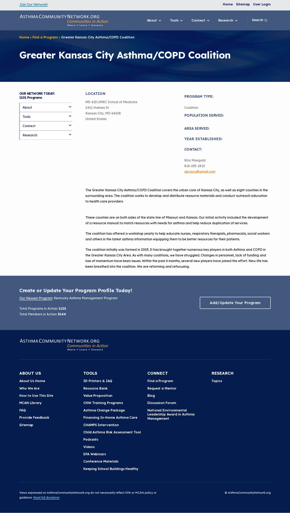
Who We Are (29, 388)
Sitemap (243, 4)
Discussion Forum (161, 403)
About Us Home (32, 381)
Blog (151, 396)
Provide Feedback (34, 417)
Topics (216, 381)
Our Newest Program (35, 298)
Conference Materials (100, 461)
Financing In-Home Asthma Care (110, 417)
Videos (88, 447)
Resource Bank (95, 388)
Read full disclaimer (46, 497)
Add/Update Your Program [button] (235, 302)
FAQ (22, 410)
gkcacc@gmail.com (199, 172)
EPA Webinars (94, 454)
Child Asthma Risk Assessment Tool (112, 432)
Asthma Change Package (104, 410)
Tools (176, 20)
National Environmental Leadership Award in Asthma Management (171, 414)
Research (228, 20)
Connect (201, 20)
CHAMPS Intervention (101, 425)
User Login (262, 4)
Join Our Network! (33, 4)
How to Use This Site (36, 396)
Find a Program (45, 37)
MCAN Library (30, 403)
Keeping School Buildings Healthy (110, 469)
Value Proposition (97, 396)
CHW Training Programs (103, 403)
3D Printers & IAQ (97, 381)
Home (228, 4)
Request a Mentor (161, 388)
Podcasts (90, 439)
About (154, 20)
